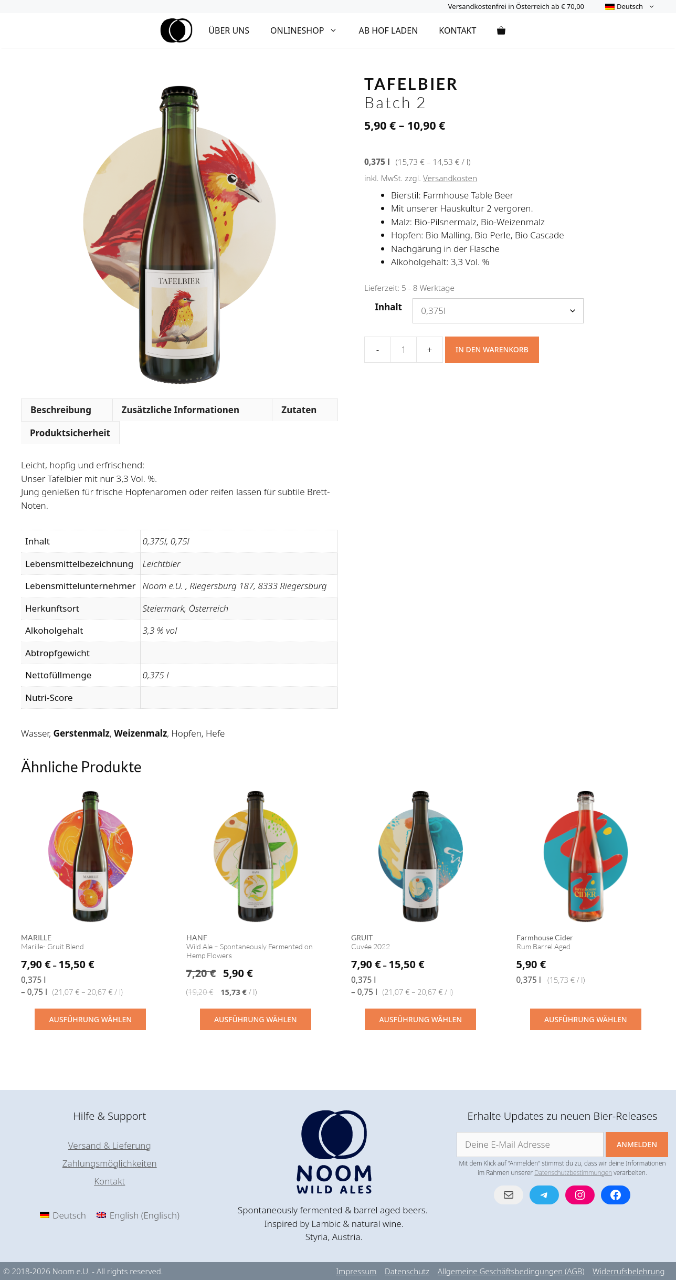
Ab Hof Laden (388, 30)
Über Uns (228, 30)
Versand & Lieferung (109, 1145)
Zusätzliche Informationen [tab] (180, 410)
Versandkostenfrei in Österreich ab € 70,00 (516, 6)
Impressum (356, 1271)
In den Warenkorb (492, 349)
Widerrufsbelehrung (628, 1271)
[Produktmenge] (403, 350)
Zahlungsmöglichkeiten (109, 1163)
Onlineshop (309, 30)
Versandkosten (450, 178)
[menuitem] (630, 6)
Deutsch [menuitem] (69, 1215)
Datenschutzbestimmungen (573, 1172)
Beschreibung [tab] (60, 410)
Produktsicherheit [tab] (70, 433)
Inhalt (388, 307)
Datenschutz (407, 1271)
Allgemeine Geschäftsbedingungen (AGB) (511, 1271)
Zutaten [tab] (298, 410)
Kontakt (457, 30)
